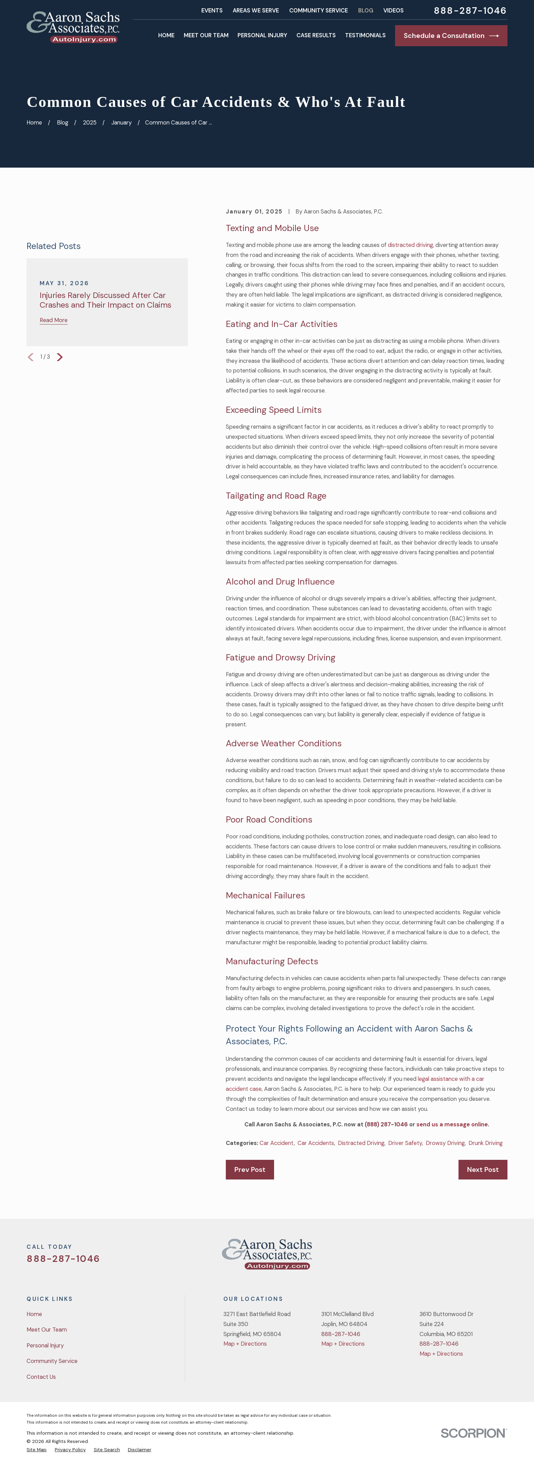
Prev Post (249, 1169)
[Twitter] (449, 1257)
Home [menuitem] (166, 35)
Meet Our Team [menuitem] (206, 35)
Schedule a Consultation (451, 36)
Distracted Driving (361, 1143)
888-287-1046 (470, 10)
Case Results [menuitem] (316, 35)
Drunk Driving (485, 1143)
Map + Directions (245, 1343)
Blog (365, 10)
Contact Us (41, 1377)
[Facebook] (467, 1257)
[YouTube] (485, 1257)
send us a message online (452, 1124)
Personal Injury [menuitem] (262, 35)
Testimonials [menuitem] (365, 35)
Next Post (483, 1169)
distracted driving (410, 245)
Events (212, 10)
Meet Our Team (47, 1329)
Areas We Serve (256, 10)
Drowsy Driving (445, 1143)
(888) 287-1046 (386, 1124)
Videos (393, 10)
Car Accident (277, 1143)
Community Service (318, 10)
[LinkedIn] (503, 1257)
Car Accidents (316, 1143)
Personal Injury (45, 1345)
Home (34, 1314)
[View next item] (60, 357)
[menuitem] (37, 1449)
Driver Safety (405, 1143)
